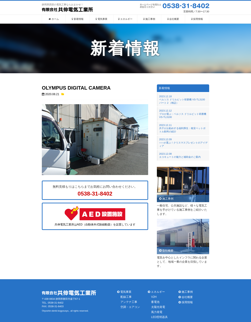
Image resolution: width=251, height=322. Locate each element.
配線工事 (126, 296)
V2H (154, 296)
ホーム (54, 19)
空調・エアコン (130, 306)
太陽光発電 (158, 306)
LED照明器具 (159, 316)
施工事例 (149, 19)
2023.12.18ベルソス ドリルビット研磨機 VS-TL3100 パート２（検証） (183, 99)
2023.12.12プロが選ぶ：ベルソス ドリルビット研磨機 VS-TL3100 (182, 113)
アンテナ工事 (128, 301)
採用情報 (197, 19)
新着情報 (77, 19)
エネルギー (125, 19)
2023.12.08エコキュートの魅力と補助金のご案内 (180, 155)
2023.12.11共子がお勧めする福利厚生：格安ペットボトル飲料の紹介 (182, 128)
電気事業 (101, 19)
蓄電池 (155, 301)
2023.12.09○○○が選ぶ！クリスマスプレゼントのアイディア (183, 142)
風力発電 (156, 312)
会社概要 (173, 19)
